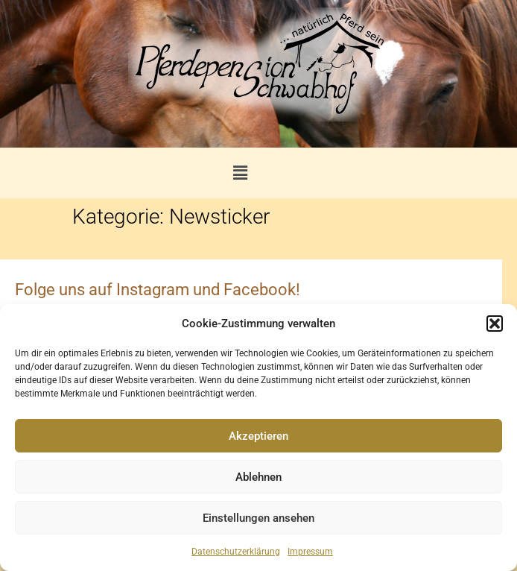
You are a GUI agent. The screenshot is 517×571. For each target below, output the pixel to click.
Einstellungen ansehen (258, 518)
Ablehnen (258, 477)
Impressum (310, 551)
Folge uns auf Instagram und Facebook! (157, 289)
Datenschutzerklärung (235, 551)
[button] (494, 323)
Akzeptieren (258, 436)
